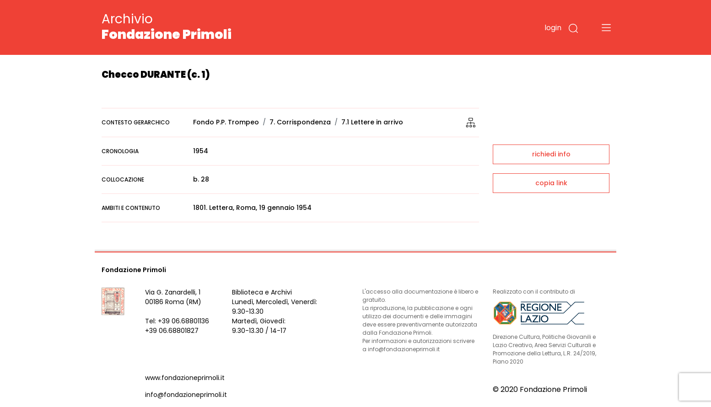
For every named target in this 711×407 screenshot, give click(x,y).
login (552, 27)
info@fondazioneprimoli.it (186, 394)
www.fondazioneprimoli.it (185, 377)
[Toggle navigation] (606, 27)
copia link (551, 182)
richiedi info (551, 154)
